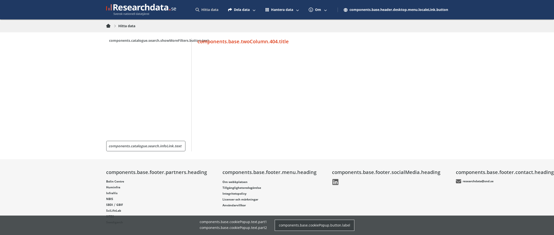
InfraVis (112, 193)
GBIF (119, 204)
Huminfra (113, 187)
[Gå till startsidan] (141, 9)
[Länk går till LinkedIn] (335, 182)
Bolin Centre (115, 181)
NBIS (109, 199)
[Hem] (111, 26)
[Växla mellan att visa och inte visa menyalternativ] (254, 10)
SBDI (109, 204)
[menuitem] (207, 9)
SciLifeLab (113, 210)
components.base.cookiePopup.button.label (314, 225)
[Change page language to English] (394, 9)
